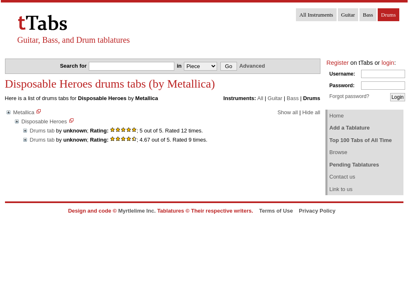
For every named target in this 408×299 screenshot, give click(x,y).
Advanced (252, 66)
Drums (388, 15)
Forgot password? (349, 96)
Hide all (311, 112)
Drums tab (42, 130)
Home (337, 116)
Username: (342, 74)
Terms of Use (276, 211)
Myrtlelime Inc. (137, 211)
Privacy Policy (317, 211)
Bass (368, 15)
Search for (74, 66)
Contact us (342, 177)
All (260, 98)
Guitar (348, 15)
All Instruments (316, 15)
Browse (338, 152)
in (180, 66)
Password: (342, 85)
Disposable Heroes (44, 121)
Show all (287, 112)
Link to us (341, 189)
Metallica (23, 112)
